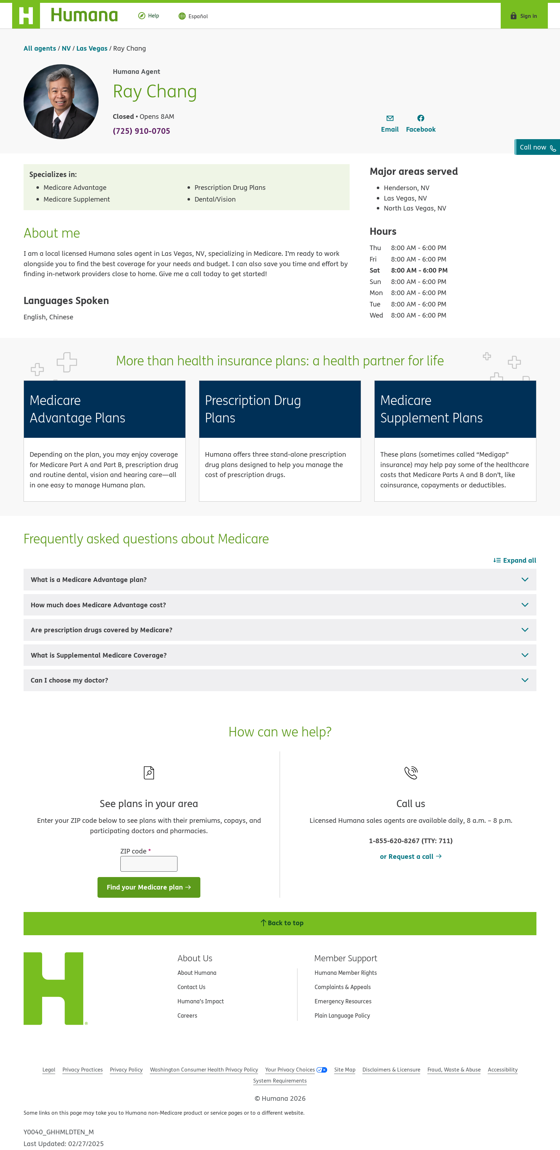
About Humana (197, 973)
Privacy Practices (82, 1069)
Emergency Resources (343, 1001)
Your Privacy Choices (290, 1069)
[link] (390, 124)
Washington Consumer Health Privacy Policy (204, 1069)
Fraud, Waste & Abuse (454, 1069)
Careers (187, 1015)
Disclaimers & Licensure (391, 1069)
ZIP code (135, 851)
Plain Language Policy (342, 1015)
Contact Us (191, 987)
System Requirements (280, 1080)
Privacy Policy (126, 1069)
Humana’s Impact (201, 1001)
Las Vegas (92, 48)
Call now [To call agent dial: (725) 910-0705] (538, 147)
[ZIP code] (149, 864)
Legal (48, 1069)
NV (66, 48)
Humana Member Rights (346, 973)
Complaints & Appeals (343, 987)
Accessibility (503, 1069)
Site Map (344, 1069)
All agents (40, 48)
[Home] (70, 16)
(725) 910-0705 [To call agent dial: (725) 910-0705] (141, 130)
